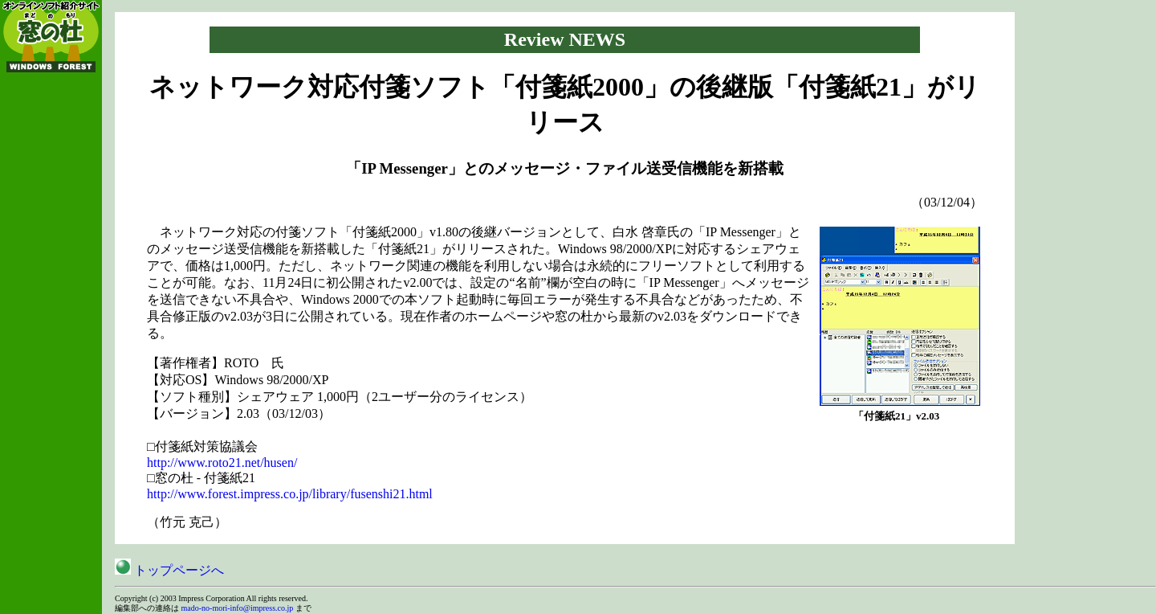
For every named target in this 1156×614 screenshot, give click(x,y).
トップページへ (169, 570)
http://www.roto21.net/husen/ (222, 462)
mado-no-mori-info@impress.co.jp (237, 608)
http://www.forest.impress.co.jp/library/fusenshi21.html (290, 494)
